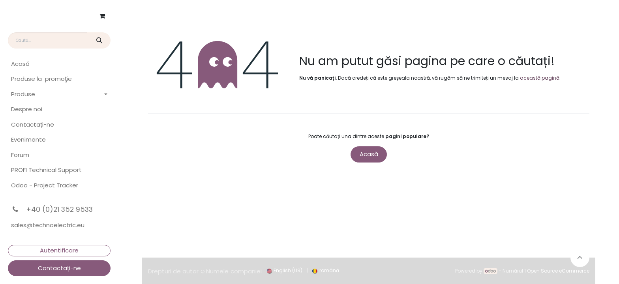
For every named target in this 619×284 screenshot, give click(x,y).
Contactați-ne (59, 268)
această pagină (539, 78)
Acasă (369, 154)
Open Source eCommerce (558, 270)
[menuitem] (59, 64)
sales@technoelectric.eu (47, 225)
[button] (579, 257)
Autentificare (59, 250)
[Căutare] (99, 40)
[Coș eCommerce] (102, 16)
